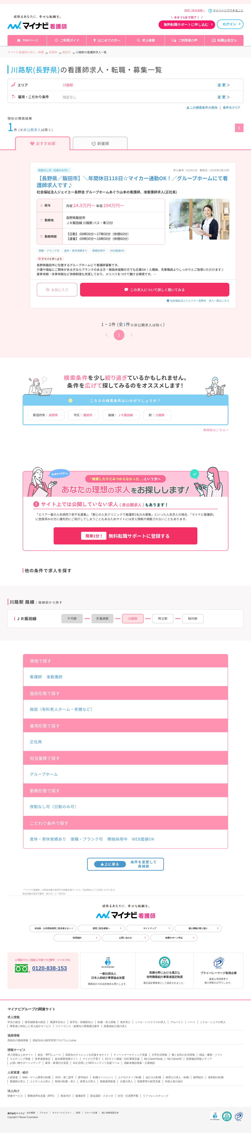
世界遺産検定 (42, 1058)
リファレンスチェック (156, 1095)
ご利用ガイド (69, 40)
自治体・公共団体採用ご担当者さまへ (53, 928)
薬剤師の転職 (216, 1077)
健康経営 (80, 1095)
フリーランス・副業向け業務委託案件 (77, 1026)
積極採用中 (98, 250)
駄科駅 (193, 618)
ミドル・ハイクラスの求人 (150, 1022)
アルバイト (176, 1022)
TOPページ (30, 40)
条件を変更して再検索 (125, 863)
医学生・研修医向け (81, 1022)
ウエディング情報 (20, 1058)
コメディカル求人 (40, 1081)
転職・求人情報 (107, 1022)
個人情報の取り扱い (198, 928)
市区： (83, 415)
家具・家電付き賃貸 (56, 1062)
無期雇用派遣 (107, 1081)
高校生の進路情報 (18, 1040)
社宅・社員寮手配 (128, 1095)
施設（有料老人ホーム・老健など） (62, 709)
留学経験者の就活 (35, 1022)
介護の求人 (126, 1081)
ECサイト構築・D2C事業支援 (122, 1058)
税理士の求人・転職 (177, 1077)
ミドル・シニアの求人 (213, 1022)
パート (191, 1022)
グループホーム (44, 774)
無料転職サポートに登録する (125, 536)
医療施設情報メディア (199, 1058)
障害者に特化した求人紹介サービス (30, 1026)
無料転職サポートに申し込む (186, 24)
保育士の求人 (87, 1081)
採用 (78, 1113)
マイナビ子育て (92, 1058)
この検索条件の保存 (202, 107)
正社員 (36, 741)
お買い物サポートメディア (25, 1062)
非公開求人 (32, 129)
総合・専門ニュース (49, 1054)
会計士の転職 (153, 1077)
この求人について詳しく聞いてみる (154, 289)
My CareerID (174, 1058)
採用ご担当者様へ (194, 10)
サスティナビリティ (62, 1113)
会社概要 (31, 1113)
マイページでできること (228, 10)
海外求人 (125, 1022)
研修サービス (15, 1095)
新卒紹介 (83, 1077)
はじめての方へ (109, 40)
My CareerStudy (153, 1058)
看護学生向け (57, 1022)
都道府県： (45, 415)
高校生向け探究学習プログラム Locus (54, 1040)
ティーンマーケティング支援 (130, 1054)
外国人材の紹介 (174, 1081)
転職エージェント (103, 1077)
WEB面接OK (117, 250)
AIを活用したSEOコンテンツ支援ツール (96, 1062)
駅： (156, 415)
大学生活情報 (159, 1054)
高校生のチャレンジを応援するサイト (87, 1054)
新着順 (100, 143)
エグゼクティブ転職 (129, 1077)
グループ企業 (91, 1113)
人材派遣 (13, 1077)
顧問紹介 (198, 1077)
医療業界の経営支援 (148, 1081)
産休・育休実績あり (75, 250)
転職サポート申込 (174, 938)
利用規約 (77, 938)
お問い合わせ (125, 938)
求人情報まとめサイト (20, 1054)
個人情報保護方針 (110, 1113)
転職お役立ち (227, 40)
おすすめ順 (42, 143)
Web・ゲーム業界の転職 (36, 1077)
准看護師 (54, 676)
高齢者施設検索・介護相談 (139, 1062)
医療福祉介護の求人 (115, 1026)
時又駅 (163, 618)
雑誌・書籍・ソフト (210, 1054)
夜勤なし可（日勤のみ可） (53, 170)
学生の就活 (14, 1022)
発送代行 (65, 1095)
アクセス (43, 1113)
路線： (120, 415)
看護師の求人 (17, 1081)
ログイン (229, 24)
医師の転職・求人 (65, 1081)
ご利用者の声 (187, 40)
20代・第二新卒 (64, 1077)
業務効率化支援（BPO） (41, 1095)
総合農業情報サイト (66, 1058)
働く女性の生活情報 (183, 1054)
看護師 (36, 676)
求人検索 (148, 40)
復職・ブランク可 (49, 250)
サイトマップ (149, 928)
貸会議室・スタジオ (101, 1095)
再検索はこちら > (215, 430)
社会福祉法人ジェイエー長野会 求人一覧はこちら (199, 300)
